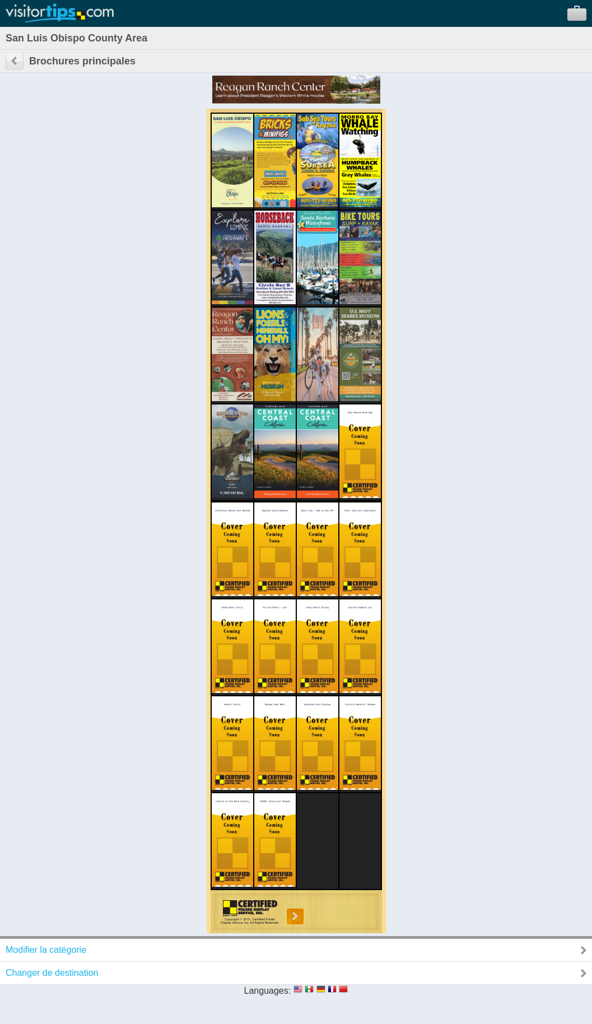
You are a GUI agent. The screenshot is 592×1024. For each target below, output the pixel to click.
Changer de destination (52, 973)
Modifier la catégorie (46, 950)
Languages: (267, 990)
